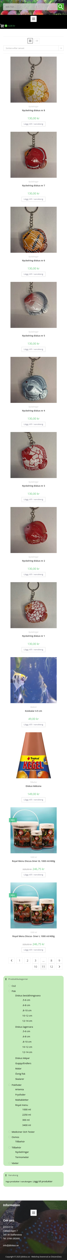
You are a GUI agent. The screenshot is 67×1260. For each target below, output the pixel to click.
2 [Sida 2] (27, 960)
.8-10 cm (26, 1010)
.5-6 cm (26, 999)
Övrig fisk (20, 1073)
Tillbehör (33, 782)
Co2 (14, 985)
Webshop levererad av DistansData (46, 1256)
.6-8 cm (26, 1005)
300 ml (26, 1119)
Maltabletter (21, 1099)
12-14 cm (27, 1020)
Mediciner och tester (23, 1131)
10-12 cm (27, 1015)
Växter (15, 1163)
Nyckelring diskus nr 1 (33, 635)
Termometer (22, 1157)
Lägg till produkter (42, 1181)
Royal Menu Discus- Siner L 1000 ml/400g (33, 936)
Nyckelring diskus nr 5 (33, 335)
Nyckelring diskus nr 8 (33, 110)
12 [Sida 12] (51, 966)
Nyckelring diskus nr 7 (33, 185)
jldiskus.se (25, 1256)
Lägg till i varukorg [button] (33, 124)
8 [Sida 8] (51, 960)
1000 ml (33, 857)
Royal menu (21, 1104)
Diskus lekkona (33, 786)
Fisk (14, 991)
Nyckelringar (33, 106)
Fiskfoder (17, 1084)
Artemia (19, 1089)
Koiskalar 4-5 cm (33, 710)
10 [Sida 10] (35, 966)
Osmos (15, 1137)
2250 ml (26, 1114)
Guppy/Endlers (23, 1063)
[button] (33, 19)
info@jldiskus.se (11, 1245)
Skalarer (33, 707)
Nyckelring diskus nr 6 (33, 260)
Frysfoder (20, 1094)
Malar (18, 1068)
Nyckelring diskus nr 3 (33, 485)
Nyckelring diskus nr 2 (33, 560)
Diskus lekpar (22, 1058)
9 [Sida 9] (59, 960)
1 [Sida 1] (19, 960)
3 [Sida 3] (35, 960)
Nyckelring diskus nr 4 (33, 410)
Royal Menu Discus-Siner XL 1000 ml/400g (33, 861)
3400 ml (26, 1125)
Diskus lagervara (24, 1026)
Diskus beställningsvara (28, 995)
